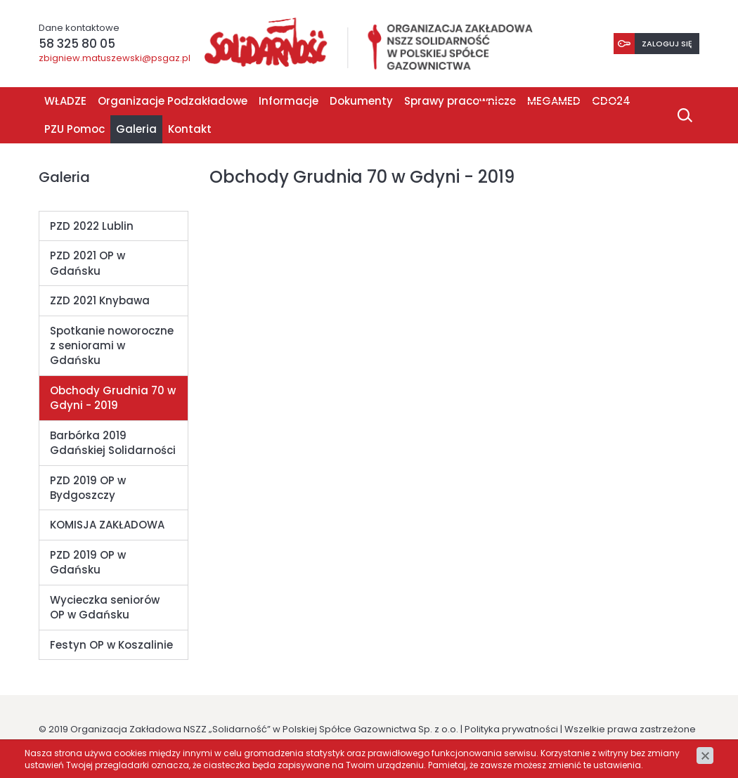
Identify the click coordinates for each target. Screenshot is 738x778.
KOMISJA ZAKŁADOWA (107, 525)
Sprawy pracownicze (460, 101)
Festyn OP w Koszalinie (111, 645)
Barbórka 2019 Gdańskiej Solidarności (113, 443)
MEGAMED (554, 101)
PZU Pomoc (74, 129)
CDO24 (611, 101)
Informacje (288, 101)
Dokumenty (361, 101)
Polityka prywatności (511, 730)
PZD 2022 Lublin (92, 226)
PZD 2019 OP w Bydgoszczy (88, 488)
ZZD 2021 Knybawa (100, 301)
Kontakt (190, 129)
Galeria (136, 129)
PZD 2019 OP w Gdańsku (88, 563)
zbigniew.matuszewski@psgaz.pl (114, 58)
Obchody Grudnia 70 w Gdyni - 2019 (113, 398)
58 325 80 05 (77, 43)
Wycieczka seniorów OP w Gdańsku (105, 608)
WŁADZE (65, 101)
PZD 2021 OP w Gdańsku (87, 263)
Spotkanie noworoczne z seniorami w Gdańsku (112, 346)
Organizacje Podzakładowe (172, 101)
